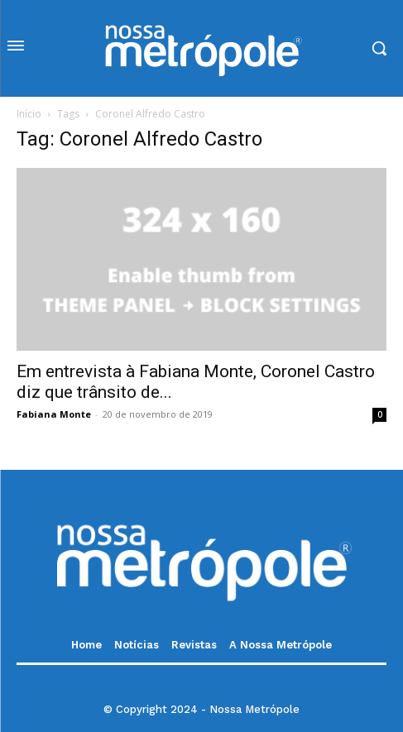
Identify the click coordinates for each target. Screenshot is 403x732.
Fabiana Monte (54, 414)
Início (29, 114)
